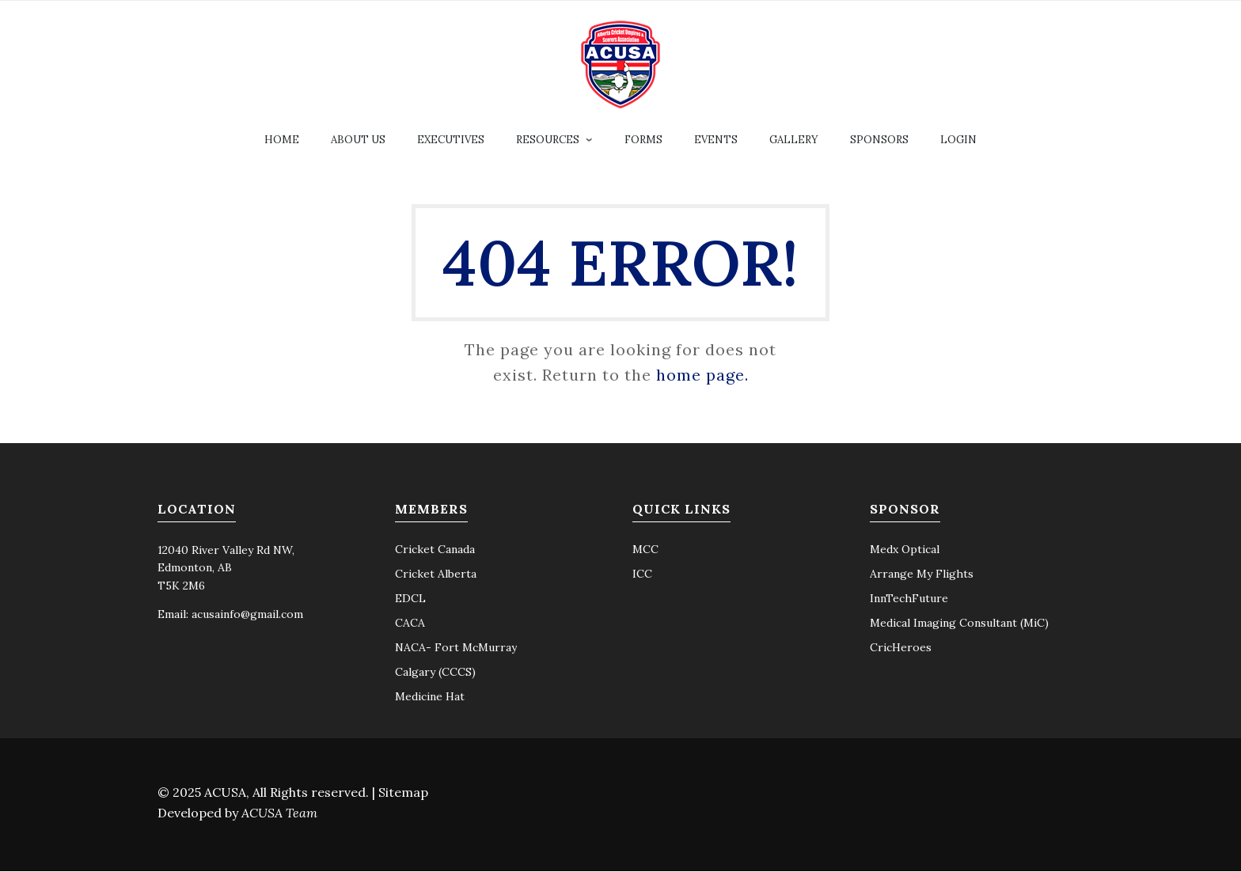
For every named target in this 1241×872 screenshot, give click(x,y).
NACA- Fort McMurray (456, 648)
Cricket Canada (435, 550)
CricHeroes (901, 648)
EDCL (410, 599)
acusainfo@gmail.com (247, 615)
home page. (702, 375)
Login (958, 140)
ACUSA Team (279, 813)
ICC (642, 574)
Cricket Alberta (435, 574)
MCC (645, 550)
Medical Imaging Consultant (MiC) (959, 623)
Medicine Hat (430, 697)
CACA (410, 623)
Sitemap (403, 793)
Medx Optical (904, 550)
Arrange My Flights (921, 574)
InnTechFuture (909, 599)
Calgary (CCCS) (435, 672)
